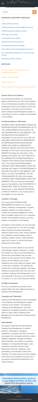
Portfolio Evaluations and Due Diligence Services (17, 27)
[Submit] (34, 12)
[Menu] (3, 3)
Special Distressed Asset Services (13, 42)
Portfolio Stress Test (8, 82)
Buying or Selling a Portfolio (10, 77)
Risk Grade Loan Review (10, 34)
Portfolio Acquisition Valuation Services (14, 31)
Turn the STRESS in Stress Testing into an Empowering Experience (15, 71)
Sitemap (19, 396)
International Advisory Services (11, 58)
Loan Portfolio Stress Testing (11, 38)
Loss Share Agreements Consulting (13, 45)
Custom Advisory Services (10, 24)
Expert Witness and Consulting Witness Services (17, 49)
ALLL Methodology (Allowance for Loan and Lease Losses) (18, 54)
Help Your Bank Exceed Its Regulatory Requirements (19, 87)
